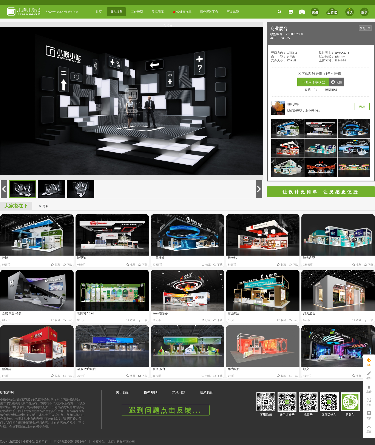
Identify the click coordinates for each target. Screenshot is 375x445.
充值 (336, 82)
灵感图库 (158, 11)
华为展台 (234, 369)
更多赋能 (233, 11)
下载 (67, 264)
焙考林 (232, 257)
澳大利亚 (309, 257)
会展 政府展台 (86, 369)
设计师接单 (181, 12)
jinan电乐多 (160, 313)
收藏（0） (311, 90)
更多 (43, 206)
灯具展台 (309, 313)
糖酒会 (6, 369)
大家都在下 (16, 206)
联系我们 (206, 392)
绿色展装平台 (209, 11)
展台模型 (116, 11)
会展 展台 (159, 369)
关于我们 (123, 392)
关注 (362, 106)
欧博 (5, 257)
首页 (99, 11)
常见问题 (178, 392)
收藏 (56, 264)
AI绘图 (168, 25)
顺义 (306, 369)
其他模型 (137, 11)
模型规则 (150, 392)
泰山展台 (234, 313)
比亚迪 (81, 257)
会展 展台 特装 (12, 313)
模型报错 (331, 90)
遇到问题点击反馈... (165, 410)
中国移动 (159, 257)
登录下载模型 (313, 82)
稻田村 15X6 (85, 313)
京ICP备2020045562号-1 (70, 441)
